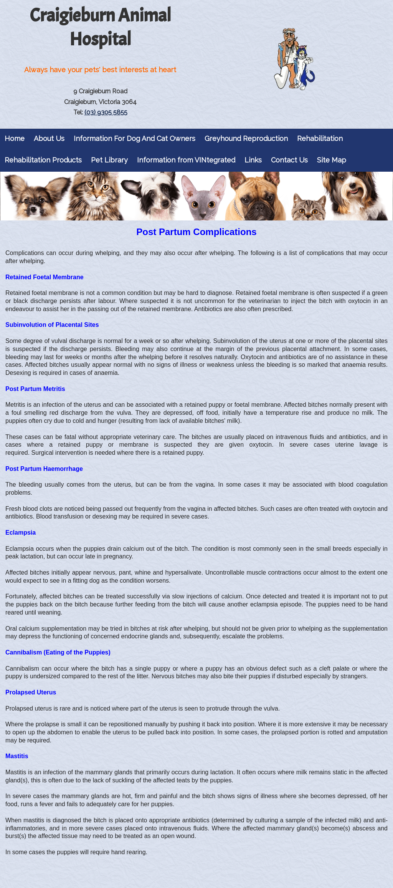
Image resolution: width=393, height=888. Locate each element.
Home (15, 138)
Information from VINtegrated (186, 160)
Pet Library (109, 160)
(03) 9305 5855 (105, 112)
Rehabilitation (320, 138)
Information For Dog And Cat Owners (134, 138)
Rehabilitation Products (43, 160)
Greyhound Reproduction (246, 138)
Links (253, 160)
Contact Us (289, 160)
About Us (49, 138)
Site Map (331, 160)
